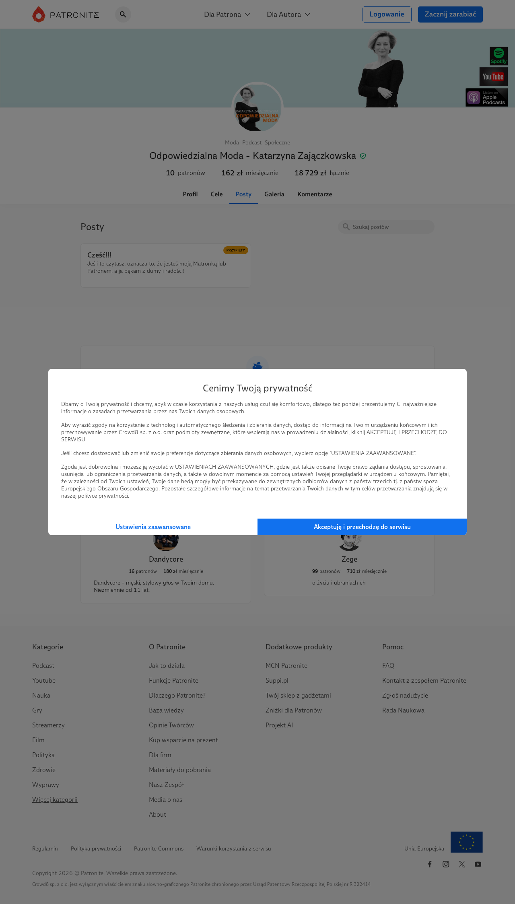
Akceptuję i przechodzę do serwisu (362, 527)
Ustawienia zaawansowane (153, 527)
